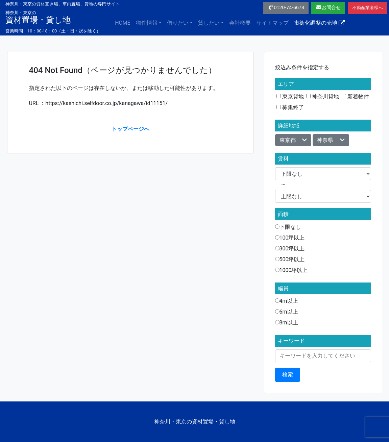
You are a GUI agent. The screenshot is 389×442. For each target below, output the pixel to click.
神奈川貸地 (322, 96)
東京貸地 (290, 96)
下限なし (288, 227)
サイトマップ (272, 23)
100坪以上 (290, 238)
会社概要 (240, 23)
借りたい (178, 23)
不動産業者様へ (367, 7)
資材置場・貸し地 (38, 17)
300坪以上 (290, 248)
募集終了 (290, 107)
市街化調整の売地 (319, 23)
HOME (122, 23)
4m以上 (286, 301)
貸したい (209, 23)
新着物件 (355, 96)
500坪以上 (290, 259)
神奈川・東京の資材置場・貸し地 (194, 421)
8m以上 (286, 322)
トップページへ (130, 129)
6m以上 (286, 312)
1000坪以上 (291, 270)
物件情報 (146, 23)
